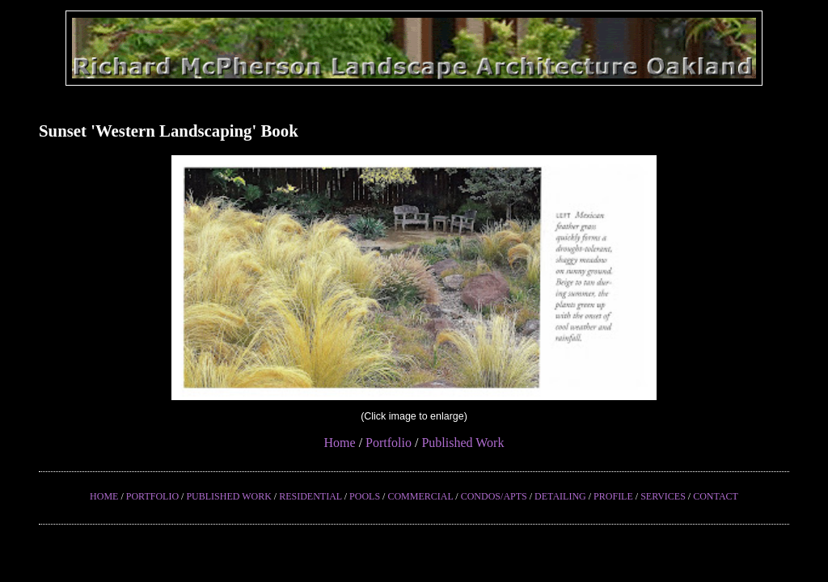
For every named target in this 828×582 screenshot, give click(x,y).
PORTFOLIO (152, 496)
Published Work (462, 442)
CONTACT (715, 496)
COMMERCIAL (420, 496)
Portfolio (388, 442)
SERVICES (663, 496)
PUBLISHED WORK (228, 496)
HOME (104, 496)
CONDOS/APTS (494, 496)
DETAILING (560, 496)
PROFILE (613, 496)
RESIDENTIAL (310, 496)
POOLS (364, 496)
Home (340, 442)
